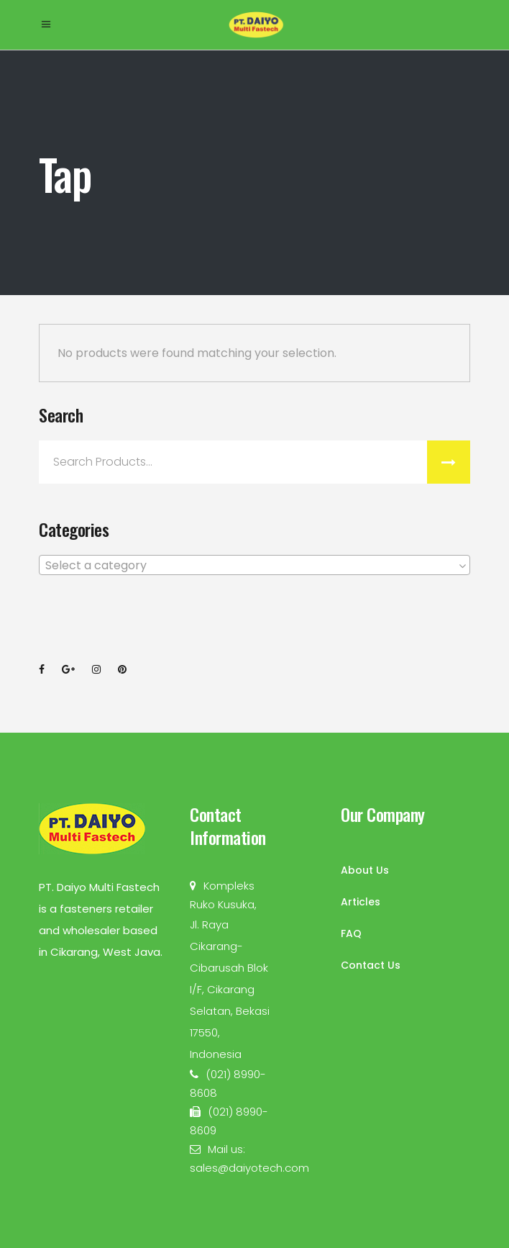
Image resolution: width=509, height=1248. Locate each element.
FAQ (351, 933)
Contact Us (370, 965)
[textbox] (254, 566)
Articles (360, 902)
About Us (365, 870)
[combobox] (254, 565)
